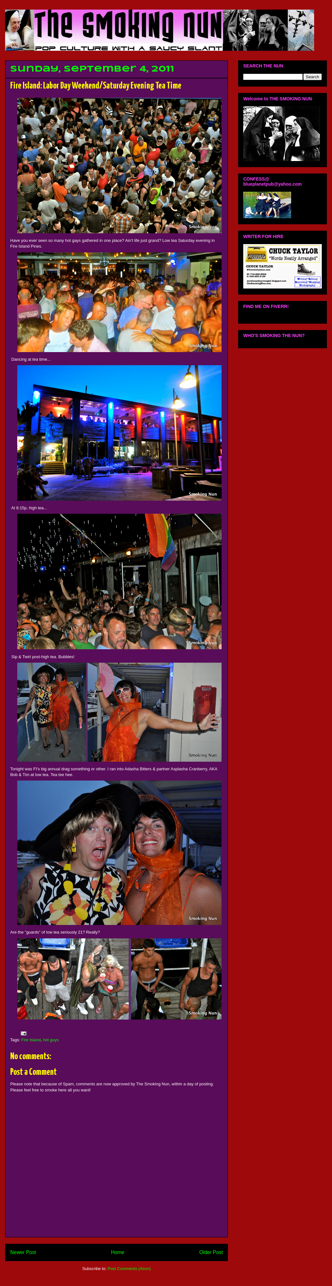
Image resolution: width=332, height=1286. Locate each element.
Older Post (211, 1252)
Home (117, 1252)
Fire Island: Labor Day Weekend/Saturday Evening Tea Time (95, 85)
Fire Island (31, 1039)
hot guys (51, 1039)
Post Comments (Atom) (129, 1268)
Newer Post (23, 1252)
